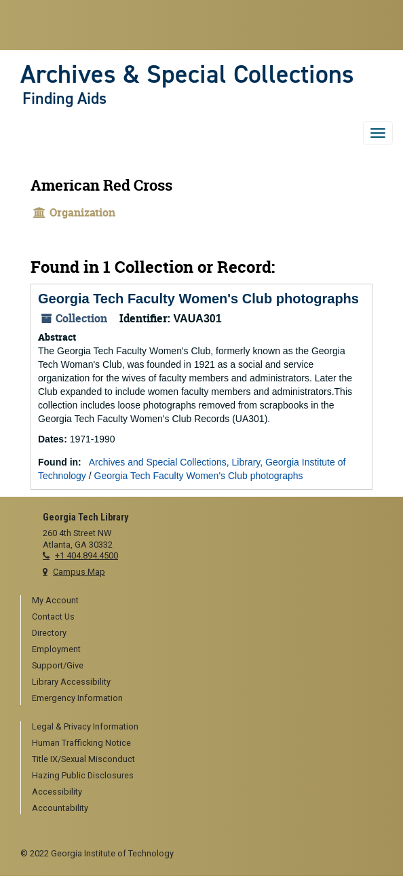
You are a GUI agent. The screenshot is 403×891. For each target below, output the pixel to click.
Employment (56, 649)
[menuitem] (207, 601)
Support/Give (57, 665)
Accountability (60, 808)
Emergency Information (77, 698)
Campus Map (79, 572)
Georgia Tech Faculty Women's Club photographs (198, 298)
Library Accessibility (71, 682)
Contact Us (53, 616)
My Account (55, 600)
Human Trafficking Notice (81, 743)
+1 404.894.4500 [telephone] (86, 555)
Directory (49, 633)
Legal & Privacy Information (85, 726)
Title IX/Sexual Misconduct (83, 759)
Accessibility (57, 791)
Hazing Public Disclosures (83, 775)
